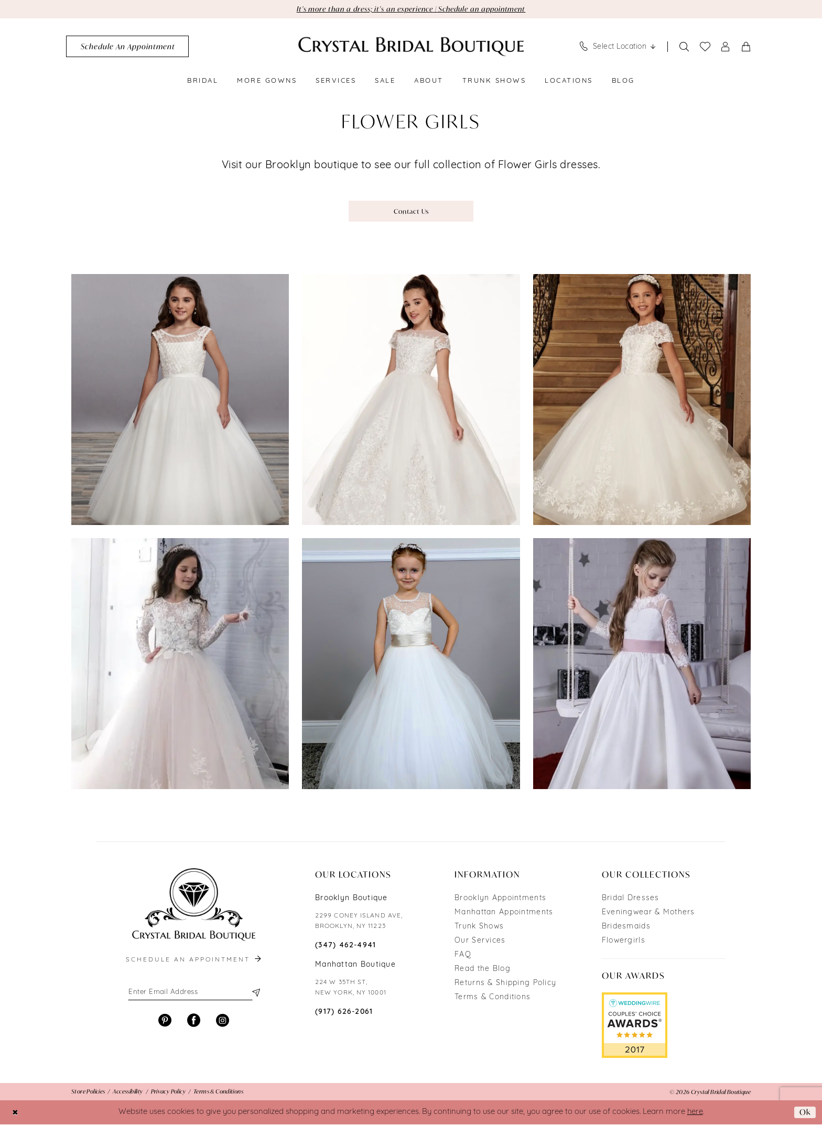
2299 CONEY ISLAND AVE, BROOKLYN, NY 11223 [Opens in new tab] (359, 922)
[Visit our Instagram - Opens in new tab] (222, 1022)
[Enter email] (193, 994)
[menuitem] (127, 47)
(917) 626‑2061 (344, 1014)
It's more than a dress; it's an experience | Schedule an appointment (411, 9)
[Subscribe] (255, 994)
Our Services (480, 942)
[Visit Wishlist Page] (705, 47)
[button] (726, 47)
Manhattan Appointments (504, 914)
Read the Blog (483, 971)
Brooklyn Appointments (500, 900)
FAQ (463, 956)
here (695, 1114)
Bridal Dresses (630, 900)
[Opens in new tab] (634, 1027)
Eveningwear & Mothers (648, 914)
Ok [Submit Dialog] (804, 1113)
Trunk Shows (479, 928)
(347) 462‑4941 (345, 947)
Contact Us (411, 211)
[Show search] (684, 47)
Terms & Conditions (493, 999)
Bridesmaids (626, 928)
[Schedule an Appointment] (127, 47)
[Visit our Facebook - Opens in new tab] (193, 1022)
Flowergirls (623, 942)
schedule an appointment (194, 961)
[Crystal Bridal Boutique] (411, 47)
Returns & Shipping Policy (505, 985)
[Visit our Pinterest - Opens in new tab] (164, 1022)
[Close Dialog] (15, 1114)
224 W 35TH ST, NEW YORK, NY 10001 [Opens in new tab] (350, 989)
